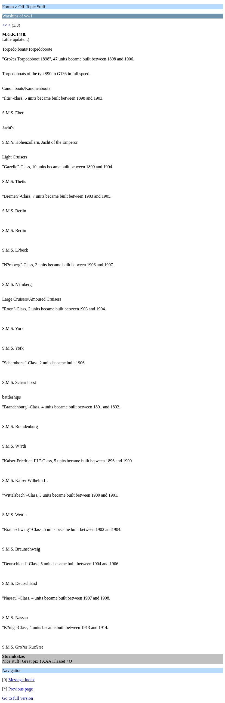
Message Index (21, 679)
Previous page (20, 689)
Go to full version (17, 698)
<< (4, 25)
